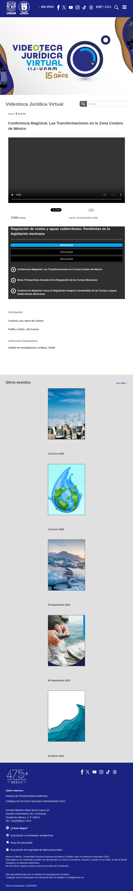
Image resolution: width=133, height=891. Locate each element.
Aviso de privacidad (19, 842)
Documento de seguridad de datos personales (34, 849)
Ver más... (121, 383)
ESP (99, 7)
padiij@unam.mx (76, 877)
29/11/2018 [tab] (66, 252)
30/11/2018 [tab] (66, 258)
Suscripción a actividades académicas (29, 835)
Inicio (11, 113)
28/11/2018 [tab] (66, 245)
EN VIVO (46, 7)
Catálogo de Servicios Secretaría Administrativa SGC (36, 801)
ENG (108, 7)
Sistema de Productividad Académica (27, 795)
